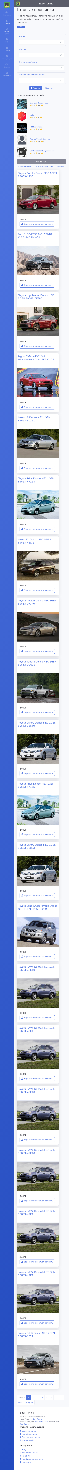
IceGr (32, 115)
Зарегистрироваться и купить (37, 224)
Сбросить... (49, 88)
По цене (60, 166)
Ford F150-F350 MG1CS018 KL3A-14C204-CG (35, 236)
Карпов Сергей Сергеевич (40, 139)
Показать (36, 88)
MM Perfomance (36, 127)
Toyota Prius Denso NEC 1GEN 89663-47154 (36, 480)
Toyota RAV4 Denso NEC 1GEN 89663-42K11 (36, 1029)
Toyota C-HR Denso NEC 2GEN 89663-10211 (36, 1334)
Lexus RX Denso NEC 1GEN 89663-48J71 (34, 541)
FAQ (24, 1449)
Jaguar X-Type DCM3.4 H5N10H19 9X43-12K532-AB (36, 358)
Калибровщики (29, 1434)
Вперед (29, 1402)
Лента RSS (41, 161)
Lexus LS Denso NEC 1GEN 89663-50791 (34, 419)
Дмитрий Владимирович (40, 103)
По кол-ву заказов (44, 166)
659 (20, 1402)
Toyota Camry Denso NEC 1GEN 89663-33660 (37, 724)
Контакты (26, 1462)
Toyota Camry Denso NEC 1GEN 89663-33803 (37, 846)
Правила (26, 1455)
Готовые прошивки (31, 1437)
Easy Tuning (46, 3)
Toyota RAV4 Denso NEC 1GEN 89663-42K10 (36, 968)
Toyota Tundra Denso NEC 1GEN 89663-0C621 (37, 663)
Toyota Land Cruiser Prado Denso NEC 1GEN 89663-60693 (37, 907)
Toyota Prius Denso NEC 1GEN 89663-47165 (36, 785)
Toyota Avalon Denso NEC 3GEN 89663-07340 (37, 602)
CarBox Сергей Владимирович (42, 151)
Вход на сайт (28, 1440)
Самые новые (24, 166)
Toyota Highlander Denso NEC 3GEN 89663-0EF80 (36, 297)
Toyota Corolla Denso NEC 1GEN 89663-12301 (37, 174)
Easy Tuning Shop (41, 1421)
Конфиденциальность (32, 1459)
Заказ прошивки (30, 1431)
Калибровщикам (30, 1452)
